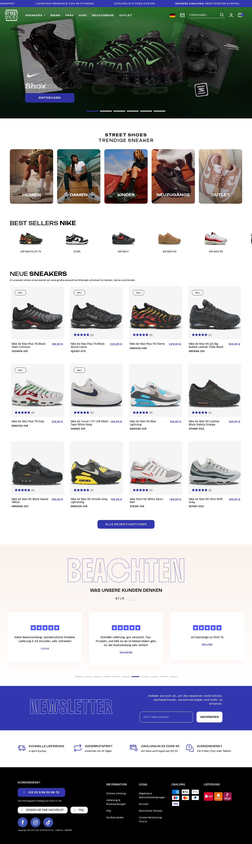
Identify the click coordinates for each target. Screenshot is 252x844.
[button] (126, 524)
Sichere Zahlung (116, 793)
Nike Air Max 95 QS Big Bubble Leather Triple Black (206, 345)
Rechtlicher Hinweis (150, 810)
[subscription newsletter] (182, 15)
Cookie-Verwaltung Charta (150, 819)
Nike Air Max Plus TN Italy (28, 421)
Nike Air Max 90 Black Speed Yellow (30, 501)
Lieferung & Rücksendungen (116, 802)
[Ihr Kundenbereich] (231, 15)
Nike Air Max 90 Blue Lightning (143, 423)
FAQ (108, 810)
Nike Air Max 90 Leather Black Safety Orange (204, 423)
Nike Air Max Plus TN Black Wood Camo (88, 345)
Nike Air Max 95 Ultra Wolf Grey (205, 501)
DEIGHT (68, 830)
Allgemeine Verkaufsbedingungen (152, 795)
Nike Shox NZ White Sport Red (146, 501)
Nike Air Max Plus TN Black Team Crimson (28, 345)
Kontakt (144, 804)
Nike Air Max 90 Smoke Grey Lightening (89, 501)
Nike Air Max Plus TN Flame (147, 343)
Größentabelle (114, 817)
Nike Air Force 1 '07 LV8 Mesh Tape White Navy (89, 423)
